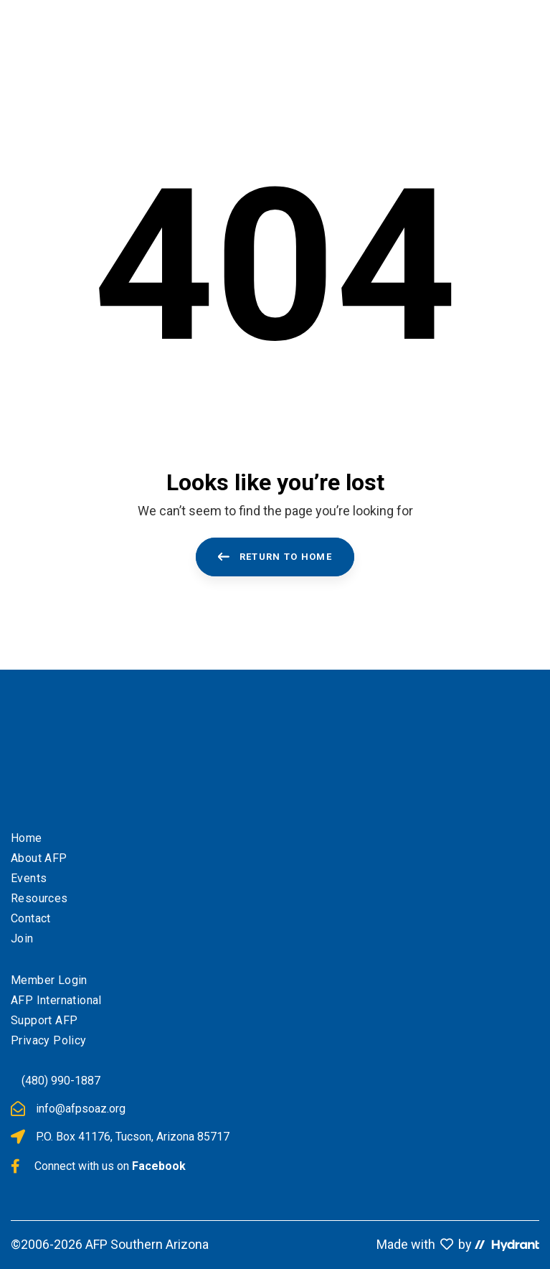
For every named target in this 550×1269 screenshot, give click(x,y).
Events (29, 878)
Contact (31, 918)
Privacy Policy (49, 1040)
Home (26, 838)
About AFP (39, 858)
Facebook (159, 1166)
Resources (39, 898)
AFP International (56, 1000)
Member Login (49, 980)
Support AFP (44, 1020)
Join (22, 938)
